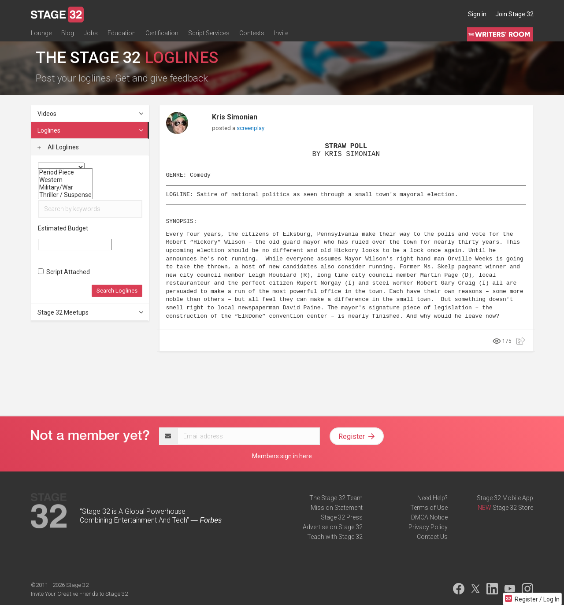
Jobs (91, 33)
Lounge (41, 33)
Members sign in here (282, 456)
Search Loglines (116, 290)
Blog (67, 33)
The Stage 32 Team (336, 497)
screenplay (250, 128)
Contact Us (432, 536)
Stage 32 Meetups (90, 312)
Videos (90, 113)
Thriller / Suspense (65, 195)
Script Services (209, 33)
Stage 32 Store (513, 507)
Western (65, 180)
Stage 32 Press (342, 517)
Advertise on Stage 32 (333, 527)
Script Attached (64, 271)
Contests (251, 33)
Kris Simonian (234, 117)
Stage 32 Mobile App (505, 497)
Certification (161, 33)
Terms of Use (429, 507)
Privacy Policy (428, 527)
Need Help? (432, 497)
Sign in (477, 14)
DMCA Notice (429, 517)
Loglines (90, 130)
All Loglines (58, 147)
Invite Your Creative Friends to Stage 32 (79, 593)
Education (122, 33)
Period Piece (65, 172)
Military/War (65, 187)
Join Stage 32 (514, 14)
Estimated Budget (63, 228)
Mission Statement (337, 507)
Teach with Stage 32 (335, 536)
